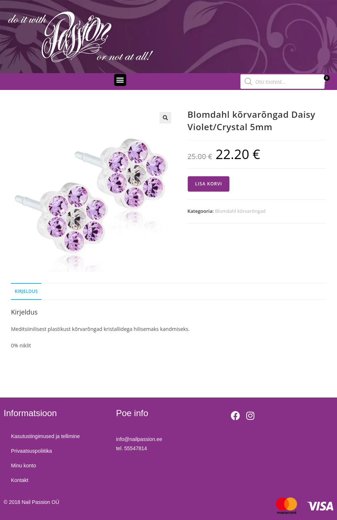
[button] (120, 80)
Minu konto (23, 465)
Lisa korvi (208, 184)
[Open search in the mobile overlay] (282, 81)
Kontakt (19, 480)
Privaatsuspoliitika (31, 451)
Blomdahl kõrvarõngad (240, 211)
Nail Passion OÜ (40, 502)
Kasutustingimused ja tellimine (45, 436)
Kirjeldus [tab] (26, 291)
